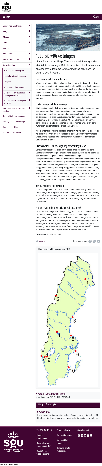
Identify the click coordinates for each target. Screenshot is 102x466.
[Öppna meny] (29, 26)
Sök (97, 16)
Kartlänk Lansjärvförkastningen (51, 393)
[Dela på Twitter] (94, 241)
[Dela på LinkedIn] (98, 241)
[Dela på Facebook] (90, 241)
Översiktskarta (63, 430)
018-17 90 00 (46, 430)
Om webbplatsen (64, 435)
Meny (8, 16)
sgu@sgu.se (42, 438)
